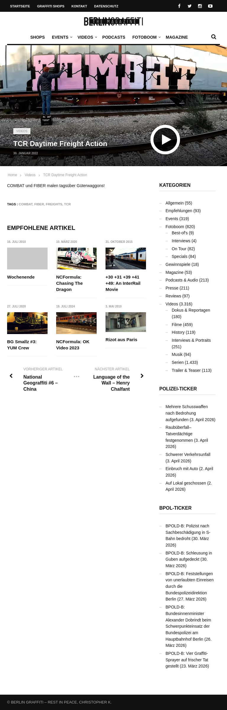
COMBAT (26, 204)
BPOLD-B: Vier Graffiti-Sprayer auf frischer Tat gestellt (187, 659)
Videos (86, 37)
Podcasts (113, 37)
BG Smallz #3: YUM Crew (22, 344)
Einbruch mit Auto (182, 468)
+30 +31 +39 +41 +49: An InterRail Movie (123, 283)
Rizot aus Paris (121, 339)
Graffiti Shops (50, 6)
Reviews (173, 296)
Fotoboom (146, 37)
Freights (54, 204)
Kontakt (79, 6)
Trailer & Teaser (186, 370)
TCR (67, 204)
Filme (177, 324)
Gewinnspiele (178, 264)
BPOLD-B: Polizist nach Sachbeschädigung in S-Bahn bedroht (188, 532)
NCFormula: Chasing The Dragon (69, 283)
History (178, 332)
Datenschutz (106, 6)
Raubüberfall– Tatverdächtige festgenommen (179, 433)
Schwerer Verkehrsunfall (188, 454)
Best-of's (180, 232)
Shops (37, 37)
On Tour (179, 248)
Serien (178, 362)
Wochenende (21, 276)
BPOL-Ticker (175, 508)
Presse (172, 288)
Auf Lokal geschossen (186, 483)
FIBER (39, 204)
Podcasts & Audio (182, 280)
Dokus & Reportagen (191, 310)
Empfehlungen (179, 210)
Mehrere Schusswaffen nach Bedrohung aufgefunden (187, 413)
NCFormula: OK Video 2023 (73, 344)
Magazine (177, 37)
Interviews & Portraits (191, 340)
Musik (177, 354)
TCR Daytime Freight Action (65, 175)
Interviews (181, 240)
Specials (179, 256)
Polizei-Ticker (178, 388)
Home (12, 175)
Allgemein (175, 203)
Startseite (20, 6)
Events (61, 37)
